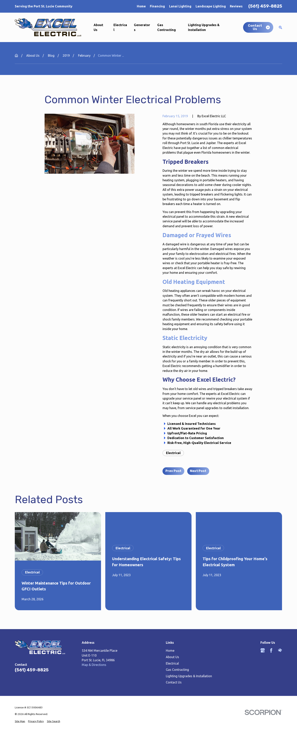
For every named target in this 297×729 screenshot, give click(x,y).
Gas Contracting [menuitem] (166, 27)
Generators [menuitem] (142, 27)
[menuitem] (20, 721)
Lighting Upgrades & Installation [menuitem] (204, 27)
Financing (157, 6)
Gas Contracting (177, 669)
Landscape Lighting (211, 6)
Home (141, 6)
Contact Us (174, 682)
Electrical (173, 453)
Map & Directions (94, 664)
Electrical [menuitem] (120, 27)
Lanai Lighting (180, 6)
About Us (172, 657)
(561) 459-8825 (265, 6)
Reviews (236, 6)
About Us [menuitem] (98, 27)
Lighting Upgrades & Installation (189, 676)
